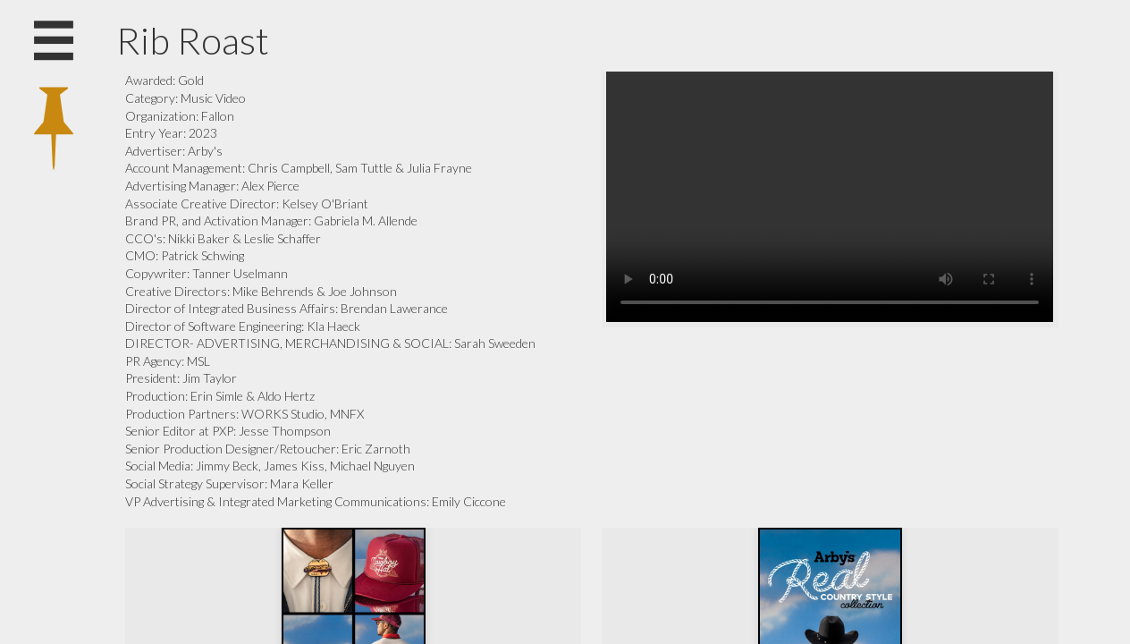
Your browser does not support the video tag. (829, 197)
